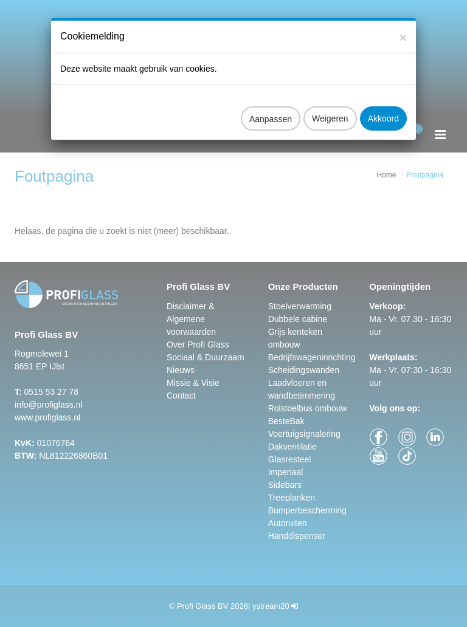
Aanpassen (270, 109)
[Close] (403, 27)
